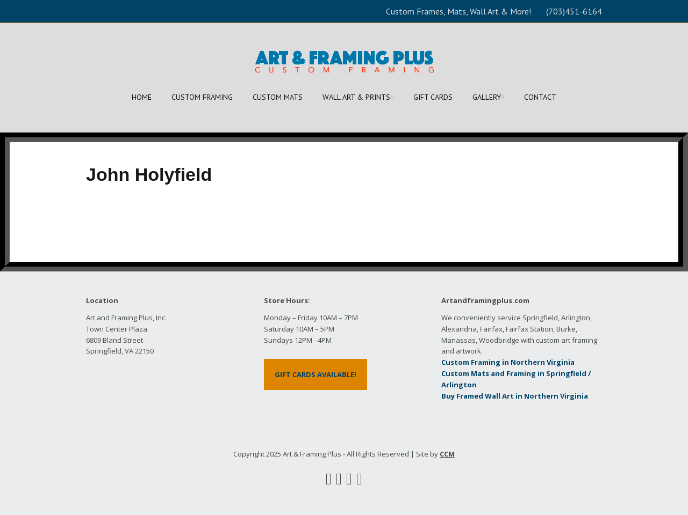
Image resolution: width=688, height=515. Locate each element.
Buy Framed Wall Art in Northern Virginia (514, 396)
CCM (447, 454)
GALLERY (486, 97)
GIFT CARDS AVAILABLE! (315, 374)
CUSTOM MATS (278, 97)
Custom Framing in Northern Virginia (508, 362)
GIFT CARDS (433, 97)
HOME (142, 97)
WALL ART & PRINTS (356, 97)
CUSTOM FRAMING (202, 97)
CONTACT (540, 97)
